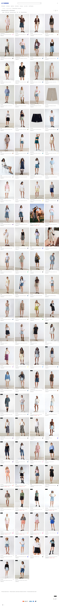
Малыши (21, 6)
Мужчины (8, 6)
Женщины (3, 6)
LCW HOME (26, 6)
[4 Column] (55, 10)
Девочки (12, 6)
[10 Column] (57, 10)
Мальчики (17, 6)
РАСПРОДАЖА (31, 6)
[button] (7, 32)
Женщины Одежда (8, 8)
